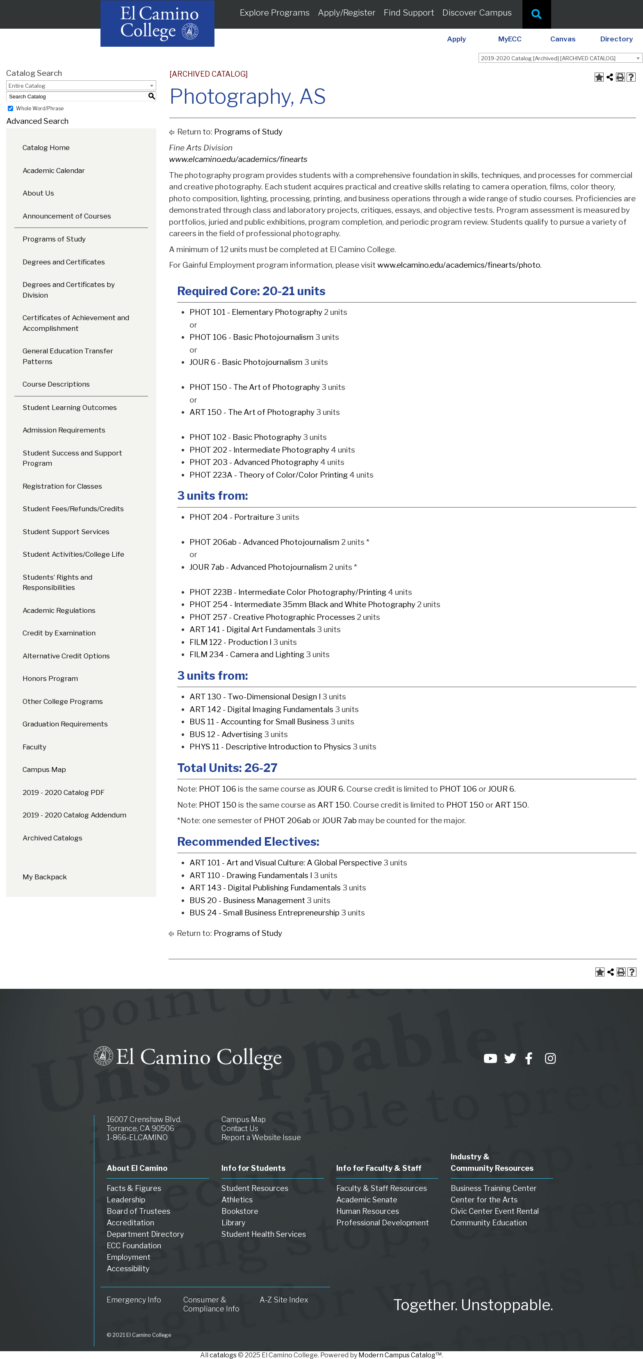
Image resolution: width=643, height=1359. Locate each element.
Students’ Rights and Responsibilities (57, 582)
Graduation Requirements (65, 724)
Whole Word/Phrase (40, 108)
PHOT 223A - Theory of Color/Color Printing (268, 475)
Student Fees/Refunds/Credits (73, 509)
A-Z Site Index (284, 1299)
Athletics (237, 1199)
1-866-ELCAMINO (137, 1137)
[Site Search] (536, 14)
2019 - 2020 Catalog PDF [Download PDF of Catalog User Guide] (64, 792)
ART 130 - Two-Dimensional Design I (255, 696)
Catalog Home (46, 147)
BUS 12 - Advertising (225, 734)
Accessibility (128, 1268)
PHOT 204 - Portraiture (231, 517)
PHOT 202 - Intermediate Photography (259, 450)
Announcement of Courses (67, 216)
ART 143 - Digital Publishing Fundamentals (265, 887)
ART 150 (333, 805)
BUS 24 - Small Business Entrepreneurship (264, 912)
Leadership (126, 1199)
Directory (616, 39)
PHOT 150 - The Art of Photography (254, 387)
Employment (128, 1257)
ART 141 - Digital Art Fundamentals (252, 629)
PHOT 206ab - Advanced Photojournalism (264, 542)
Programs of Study (54, 239)
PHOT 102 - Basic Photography (245, 437)
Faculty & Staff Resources (381, 1188)
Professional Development (382, 1222)
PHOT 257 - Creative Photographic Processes (272, 617)
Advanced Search (37, 121)
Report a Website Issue (261, 1137)
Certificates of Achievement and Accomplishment (76, 323)
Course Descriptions (56, 384)
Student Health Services (263, 1234)
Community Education (489, 1222)
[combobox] (561, 58)
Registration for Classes (62, 486)
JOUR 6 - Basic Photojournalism (246, 362)
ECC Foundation (134, 1245)
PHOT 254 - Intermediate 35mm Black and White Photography (302, 604)
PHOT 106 (217, 789)
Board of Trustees (138, 1211)
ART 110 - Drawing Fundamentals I (250, 875)
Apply (456, 39)
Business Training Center (494, 1188)
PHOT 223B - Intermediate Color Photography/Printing (287, 592)
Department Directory (145, 1234)
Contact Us (239, 1128)
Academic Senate (366, 1199)
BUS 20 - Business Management (247, 900)
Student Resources (254, 1188)
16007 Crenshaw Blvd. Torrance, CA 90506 (144, 1124)
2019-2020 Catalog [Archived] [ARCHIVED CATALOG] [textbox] (548, 58)
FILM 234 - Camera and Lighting (246, 654)
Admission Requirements (64, 430)
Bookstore (239, 1211)
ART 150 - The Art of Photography (252, 412)
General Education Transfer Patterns (68, 356)
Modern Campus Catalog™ (400, 1355)
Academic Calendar (54, 170)
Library (233, 1222)
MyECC (510, 39)
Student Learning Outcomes (70, 407)
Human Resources (367, 1211)
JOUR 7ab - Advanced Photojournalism (258, 567)
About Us (38, 193)
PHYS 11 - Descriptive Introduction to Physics (270, 746)
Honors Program (50, 678)
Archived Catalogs (52, 838)
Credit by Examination (59, 633)
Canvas (563, 39)
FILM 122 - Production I (230, 642)
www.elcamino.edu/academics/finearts (238, 159)
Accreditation (130, 1222)
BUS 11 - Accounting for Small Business (259, 721)
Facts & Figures (134, 1188)
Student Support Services (66, 532)
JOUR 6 (330, 789)
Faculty (34, 747)
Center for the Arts (484, 1199)
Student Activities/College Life (73, 554)
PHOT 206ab (287, 820)
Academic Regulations (59, 610)
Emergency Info (134, 1299)
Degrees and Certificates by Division (69, 289)
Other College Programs (63, 701)
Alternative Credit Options (66, 656)
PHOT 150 (218, 805)
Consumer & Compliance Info (211, 1304)
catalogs (223, 1355)
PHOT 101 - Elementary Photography (255, 312)
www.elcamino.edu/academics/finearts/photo (458, 265)
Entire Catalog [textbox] (27, 85)
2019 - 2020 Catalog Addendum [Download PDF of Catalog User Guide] (74, 815)
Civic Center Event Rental (495, 1211)
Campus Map (44, 769)
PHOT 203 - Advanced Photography (254, 462)
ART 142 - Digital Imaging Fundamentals (261, 709)
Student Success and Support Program (72, 458)
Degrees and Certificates (64, 262)
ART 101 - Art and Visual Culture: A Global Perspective (285, 862)
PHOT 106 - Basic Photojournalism (251, 337)
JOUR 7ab (339, 820)
